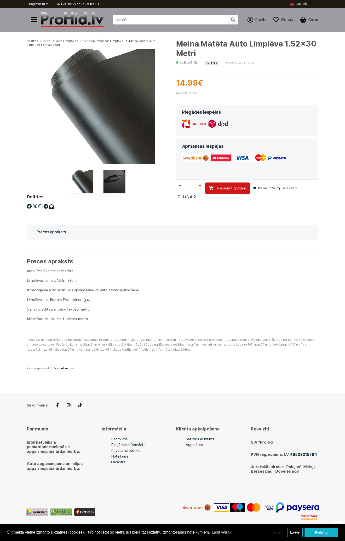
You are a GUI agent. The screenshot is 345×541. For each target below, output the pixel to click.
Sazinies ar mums (200, 439)
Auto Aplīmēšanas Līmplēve (103, 41)
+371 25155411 (89, 4)
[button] (300, 4)
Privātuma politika (125, 450)
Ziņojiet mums (63, 368)
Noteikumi (119, 456)
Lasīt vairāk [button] (221, 532)
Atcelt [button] (277, 532)
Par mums (119, 439)
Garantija (118, 462)
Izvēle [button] (294, 532)
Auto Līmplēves (67, 41)
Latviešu (299, 4)
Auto (47, 41)
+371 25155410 (65, 4)
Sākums (32, 41)
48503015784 (303, 454)
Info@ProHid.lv (37, 4)
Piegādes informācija (128, 444)
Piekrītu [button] (321, 532)
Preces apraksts (51, 231)
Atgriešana (194, 444)
